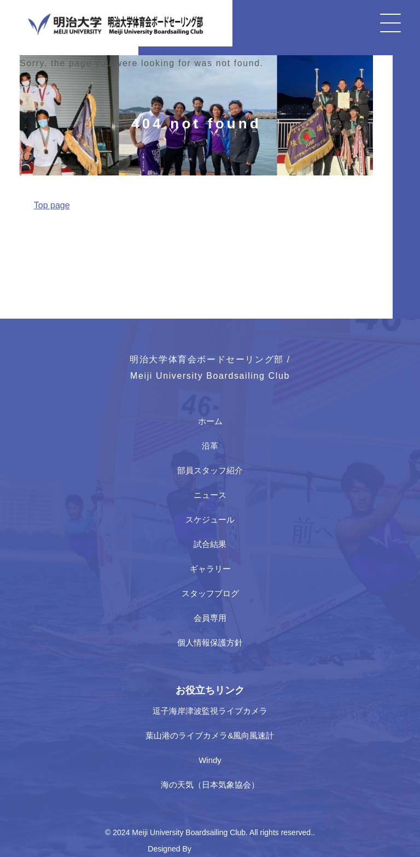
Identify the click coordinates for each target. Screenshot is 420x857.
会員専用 (210, 618)
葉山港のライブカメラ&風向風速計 (209, 735)
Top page (52, 205)
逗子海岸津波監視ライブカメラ (210, 710)
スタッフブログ (210, 593)
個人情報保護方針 (210, 642)
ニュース (210, 495)
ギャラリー (210, 568)
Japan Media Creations (233, 848)
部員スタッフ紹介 (210, 470)
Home (30, 230)
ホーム (210, 421)
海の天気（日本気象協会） (210, 784)
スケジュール (210, 519)
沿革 (210, 445)
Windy (210, 760)
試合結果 (210, 544)
